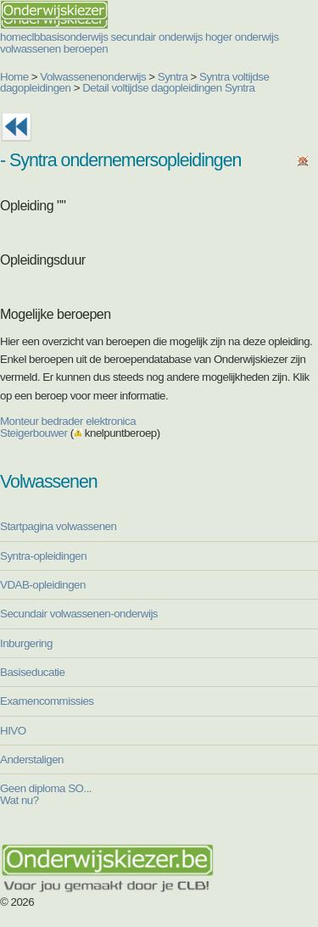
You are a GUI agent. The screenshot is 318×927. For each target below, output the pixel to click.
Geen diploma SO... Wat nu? (46, 794)
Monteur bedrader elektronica (68, 421)
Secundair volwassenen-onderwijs (79, 613)
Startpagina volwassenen (58, 526)
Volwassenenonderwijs (93, 76)
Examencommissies (47, 701)
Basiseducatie (32, 672)
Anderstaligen (32, 759)
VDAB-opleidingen (43, 584)
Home (14, 76)
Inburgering (26, 643)
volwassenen (30, 48)
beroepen (86, 48)
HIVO (13, 730)
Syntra (173, 76)
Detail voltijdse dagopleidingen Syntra (168, 87)
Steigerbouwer (33, 433)
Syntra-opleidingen (43, 556)
